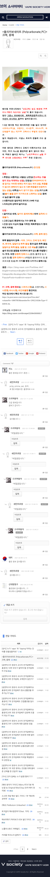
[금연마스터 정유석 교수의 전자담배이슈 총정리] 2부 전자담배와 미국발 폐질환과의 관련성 (18, 757)
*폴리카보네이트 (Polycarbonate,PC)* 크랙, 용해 (17, 658)
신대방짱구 (13, 584)
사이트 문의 (38, 861)
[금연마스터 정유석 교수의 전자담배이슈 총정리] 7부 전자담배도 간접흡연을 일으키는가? (18, 701)
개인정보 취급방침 (26, 861)
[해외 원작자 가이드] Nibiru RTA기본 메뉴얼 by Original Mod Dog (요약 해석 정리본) (18, 788)
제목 (18, 644)
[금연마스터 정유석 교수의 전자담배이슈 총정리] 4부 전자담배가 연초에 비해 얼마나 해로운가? (18, 735)
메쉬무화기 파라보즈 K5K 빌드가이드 (17, 820)
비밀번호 (15, 439)
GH (40, 797)
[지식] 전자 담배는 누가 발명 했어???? (17, 776)
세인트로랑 (16, 39)
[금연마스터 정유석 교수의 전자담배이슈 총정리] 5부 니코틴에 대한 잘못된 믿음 (18, 722)
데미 (10, 558)
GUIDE (11, 25)
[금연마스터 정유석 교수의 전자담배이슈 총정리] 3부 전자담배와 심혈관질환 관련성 (18, 746)
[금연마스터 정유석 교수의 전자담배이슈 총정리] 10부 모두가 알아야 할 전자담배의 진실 (18, 668)
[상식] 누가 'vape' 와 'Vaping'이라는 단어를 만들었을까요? (18, 650)
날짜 (46, 644)
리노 (10, 369)
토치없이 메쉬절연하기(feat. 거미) (16, 811)
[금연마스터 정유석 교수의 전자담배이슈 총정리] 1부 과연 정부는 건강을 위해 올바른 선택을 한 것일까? (18, 768)
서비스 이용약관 (13, 861)
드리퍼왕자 (13, 399)
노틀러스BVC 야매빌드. (11, 829)
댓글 (45, 376)
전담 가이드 (10, 636)
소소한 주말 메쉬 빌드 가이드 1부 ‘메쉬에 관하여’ (18, 797)
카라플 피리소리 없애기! (12, 835)
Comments (8, 363)
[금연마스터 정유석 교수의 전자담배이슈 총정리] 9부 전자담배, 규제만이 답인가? (18, 677)
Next (34, 849)
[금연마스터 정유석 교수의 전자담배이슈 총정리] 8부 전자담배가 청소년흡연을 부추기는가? (18, 690)
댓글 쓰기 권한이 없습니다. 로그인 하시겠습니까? (23, 611)
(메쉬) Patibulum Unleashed (14, 805)
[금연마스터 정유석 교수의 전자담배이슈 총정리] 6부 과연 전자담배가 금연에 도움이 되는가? (18, 712)
